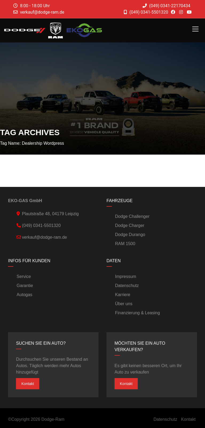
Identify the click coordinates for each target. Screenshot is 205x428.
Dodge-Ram (52, 419)
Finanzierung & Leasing (137, 313)
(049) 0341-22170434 (166, 5)
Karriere (122, 294)
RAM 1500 (125, 243)
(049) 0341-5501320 (146, 12)
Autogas (24, 294)
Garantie (25, 285)
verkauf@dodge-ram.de (42, 12)
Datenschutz (127, 285)
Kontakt (27, 384)
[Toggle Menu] (195, 29)
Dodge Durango (130, 234)
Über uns (123, 303)
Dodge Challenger (132, 216)
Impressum (125, 276)
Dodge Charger (129, 225)
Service (24, 276)
